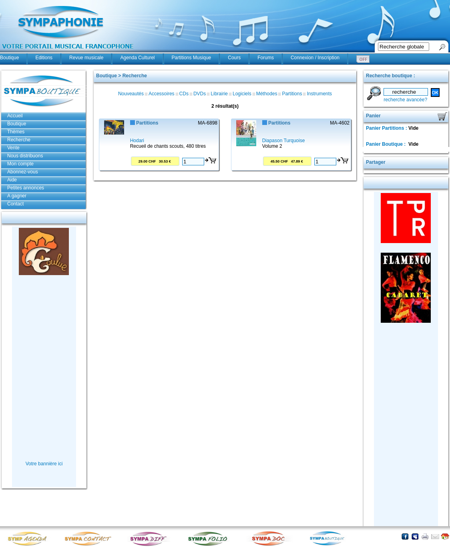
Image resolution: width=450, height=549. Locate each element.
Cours (234, 57)
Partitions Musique (191, 57)
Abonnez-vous (22, 172)
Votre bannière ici (44, 464)
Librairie (219, 94)
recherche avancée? (405, 100)
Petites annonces (25, 188)
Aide (12, 180)
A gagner (16, 196)
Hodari (137, 140)
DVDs (199, 94)
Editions (43, 57)
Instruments (319, 94)
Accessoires (162, 94)
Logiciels (242, 94)
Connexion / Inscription (315, 57)
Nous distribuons (25, 156)
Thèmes (15, 132)
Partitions (292, 94)
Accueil (15, 116)
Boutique (9, 57)
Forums (265, 57)
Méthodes (266, 94)
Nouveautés (131, 94)
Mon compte (20, 164)
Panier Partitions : (387, 128)
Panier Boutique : (386, 144)
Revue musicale (86, 57)
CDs (184, 94)
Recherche (18, 140)
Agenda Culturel (137, 57)
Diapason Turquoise (283, 140)
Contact (15, 204)
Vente (13, 148)
